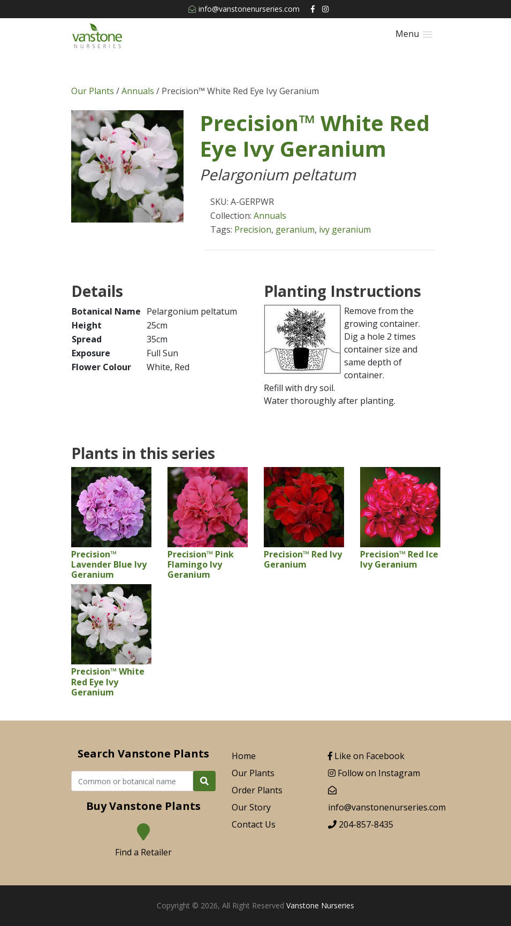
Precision (252, 229)
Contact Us (254, 824)
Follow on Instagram (374, 773)
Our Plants (92, 91)
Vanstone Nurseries (320, 905)
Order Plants (257, 790)
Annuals (137, 91)
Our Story (251, 807)
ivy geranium (345, 229)
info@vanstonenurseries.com (244, 9)
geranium (295, 229)
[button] (414, 34)
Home (244, 756)
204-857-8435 (360, 824)
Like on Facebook (366, 756)
